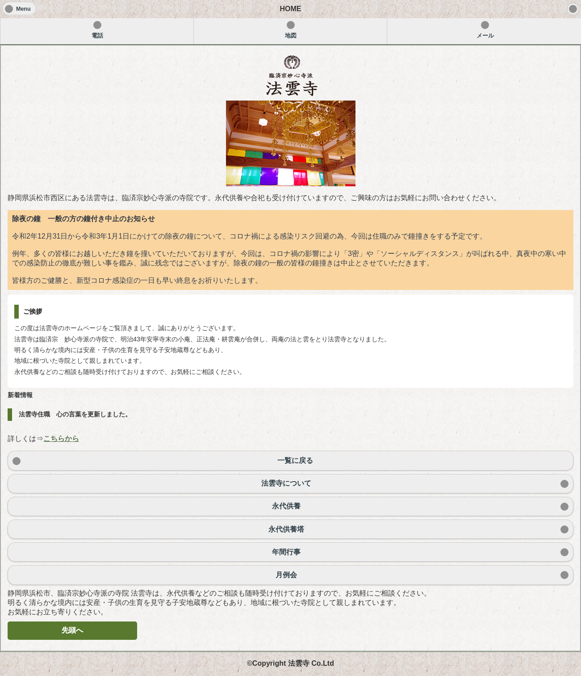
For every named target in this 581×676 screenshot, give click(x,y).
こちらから (61, 438)
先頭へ (72, 630)
